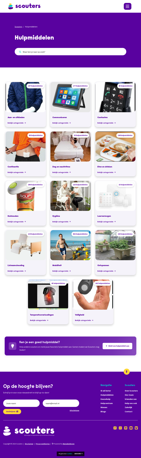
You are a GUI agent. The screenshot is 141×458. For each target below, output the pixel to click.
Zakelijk (128, 407)
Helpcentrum (107, 403)
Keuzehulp (105, 399)
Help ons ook (131, 403)
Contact (128, 411)
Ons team (129, 395)
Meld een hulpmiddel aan (117, 346)
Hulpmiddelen (107, 395)
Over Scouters (131, 390)
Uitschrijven (74, 410)
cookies (69, 454)
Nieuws (104, 407)
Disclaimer (29, 444)
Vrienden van (131, 399)
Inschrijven (12, 411)
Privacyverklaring (43, 444)
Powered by (63, 444)
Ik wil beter (106, 390)
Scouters (18, 26)
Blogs (103, 411)
